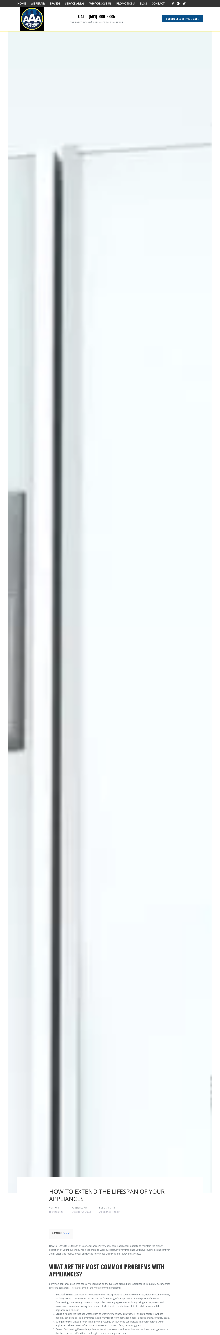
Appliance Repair (109, 1212)
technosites (56, 1212)
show (66, 1233)
